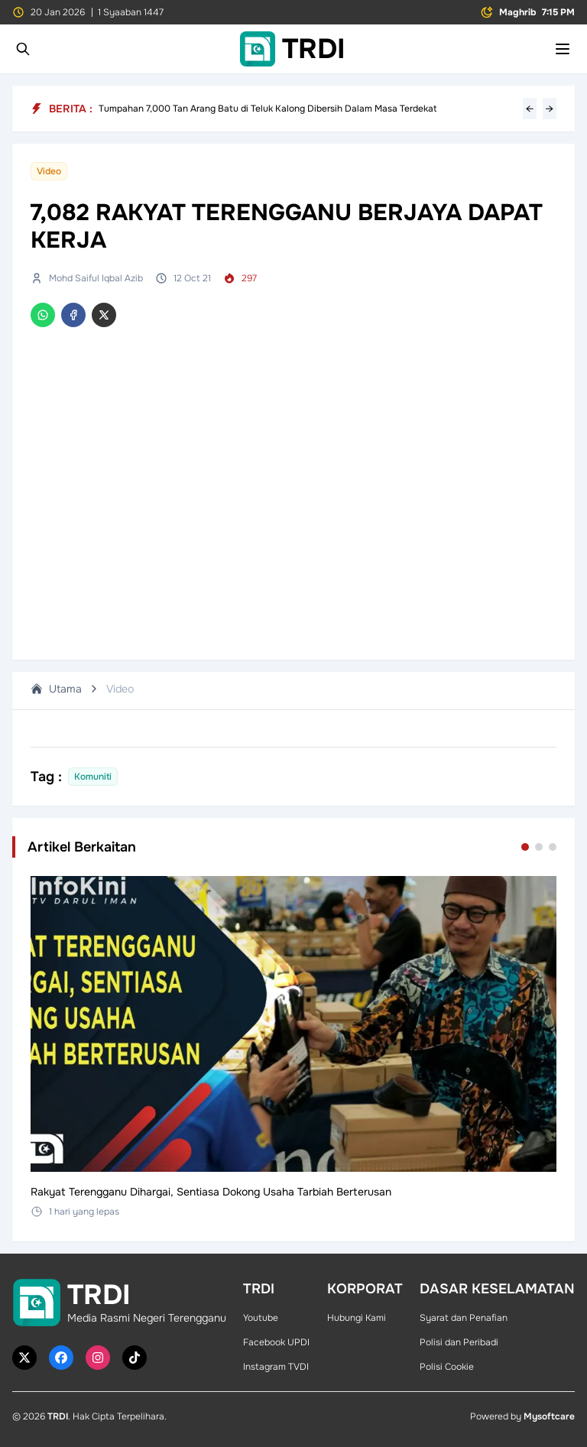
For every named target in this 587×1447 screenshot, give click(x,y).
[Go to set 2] (539, 847)
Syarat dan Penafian (464, 1318)
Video (120, 689)
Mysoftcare (549, 1416)
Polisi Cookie (447, 1367)
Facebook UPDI (276, 1342)
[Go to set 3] (552, 847)
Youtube (260, 1318)
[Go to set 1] (525, 847)
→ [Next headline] (549, 108)
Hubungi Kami (356, 1318)
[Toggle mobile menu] (562, 49)
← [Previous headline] (529, 108)
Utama (56, 689)
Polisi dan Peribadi (459, 1342)
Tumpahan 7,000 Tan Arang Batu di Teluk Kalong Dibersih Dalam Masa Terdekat (267, 108)
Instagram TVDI (276, 1367)
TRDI (57, 1416)
